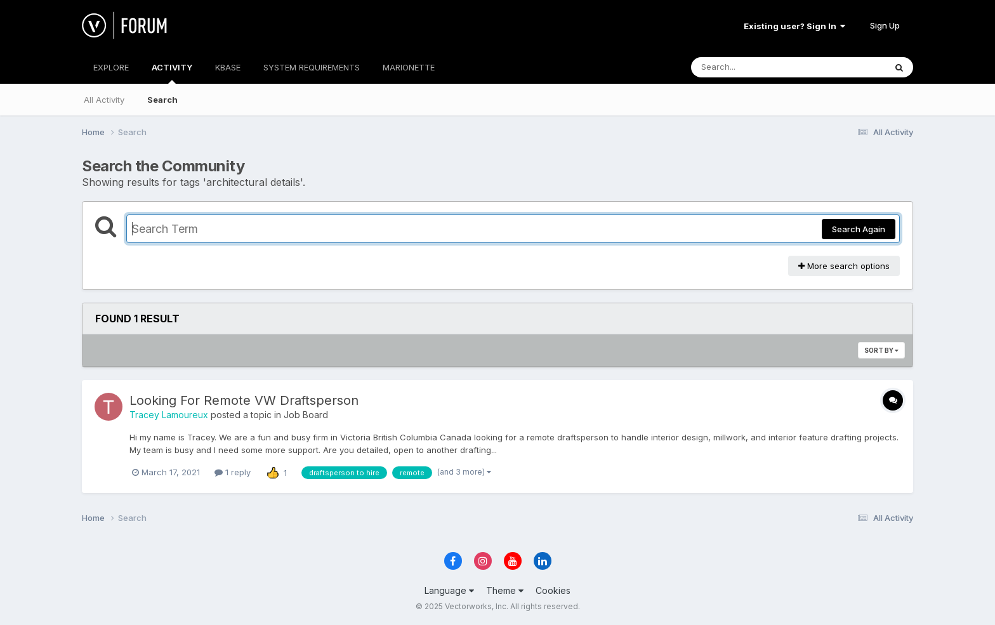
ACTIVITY (172, 73)
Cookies (553, 590)
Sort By (881, 350)
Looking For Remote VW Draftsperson (244, 400)
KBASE (228, 67)
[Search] (753, 67)
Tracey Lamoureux (168, 414)
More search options (844, 266)
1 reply (232, 472)
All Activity (104, 100)
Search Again (858, 229)
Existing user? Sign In (794, 26)
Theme (505, 590)
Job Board (306, 414)
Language (449, 590)
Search (162, 100)
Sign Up (885, 25)
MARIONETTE (409, 67)
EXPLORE (111, 67)
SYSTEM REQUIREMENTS (311, 67)
